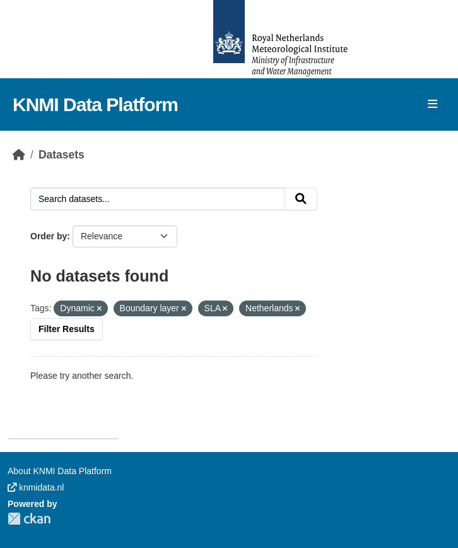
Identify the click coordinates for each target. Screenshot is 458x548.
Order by (48, 236)
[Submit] (301, 199)
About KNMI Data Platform (60, 471)
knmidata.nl (36, 487)
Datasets (61, 154)
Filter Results (66, 329)
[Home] (19, 154)
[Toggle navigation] (432, 104)
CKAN (29, 518)
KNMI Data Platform (95, 104)
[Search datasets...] (157, 199)
